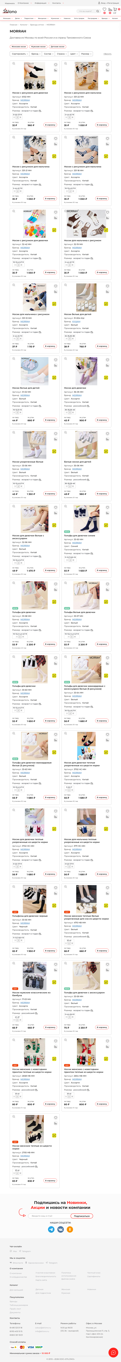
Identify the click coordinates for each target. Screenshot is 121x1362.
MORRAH (25, 100)
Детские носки (57, 47)
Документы (15, 1312)
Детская (39, 1289)
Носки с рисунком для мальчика (82, 92)
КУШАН (76, 321)
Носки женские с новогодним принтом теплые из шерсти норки (32, 1070)
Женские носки (19, 47)
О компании (16, 1273)
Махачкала (10, 3)
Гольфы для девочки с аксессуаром (84, 992)
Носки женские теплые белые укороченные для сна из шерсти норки (86, 917)
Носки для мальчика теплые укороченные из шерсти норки (82, 840)
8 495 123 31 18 (16, 1327)
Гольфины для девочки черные (30, 916)
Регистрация (113, 3)
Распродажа (92, 18)
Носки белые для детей (77, 314)
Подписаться (82, 1216)
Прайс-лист (15, 1309)
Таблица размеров (19, 1305)
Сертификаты (93, 1276)
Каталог (115, 18)
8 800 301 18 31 (16, 1335)
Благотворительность (46, 1276)
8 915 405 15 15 (16, 1331)
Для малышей (16, 1290)
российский (81, 406)
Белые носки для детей (77, 461)
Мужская (65, 1293)
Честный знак (94, 1273)
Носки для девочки (75, 388)
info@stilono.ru (42, 1331)
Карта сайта (41, 1280)
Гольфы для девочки (24, 612)
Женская (65, 1289)
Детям (17, 18)
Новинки (67, 18)
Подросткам (28, 18)
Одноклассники (34, 1263)
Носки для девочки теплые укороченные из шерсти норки (82, 764)
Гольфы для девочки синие (79, 535)
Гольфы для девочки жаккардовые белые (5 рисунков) (32, 764)
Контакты (56, 3)
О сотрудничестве (18, 1277)
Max (13, 1251)
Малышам (7, 18)
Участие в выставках (45, 1273)
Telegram (51, 1263)
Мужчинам (55, 18)
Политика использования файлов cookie (68, 1276)
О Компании (23, 3)
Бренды (105, 18)
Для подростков (43, 1293)
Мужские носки (38, 47)
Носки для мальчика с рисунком (82, 240)
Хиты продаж (79, 18)
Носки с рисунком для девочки (30, 92)
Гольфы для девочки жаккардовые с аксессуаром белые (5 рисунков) (84, 687)
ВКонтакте (16, 1263)
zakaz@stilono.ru (43, 1327)
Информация (40, 3)
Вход (101, 3)
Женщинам (42, 18)
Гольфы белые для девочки (79, 612)
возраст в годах (31, 110)
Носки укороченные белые (27, 461)
